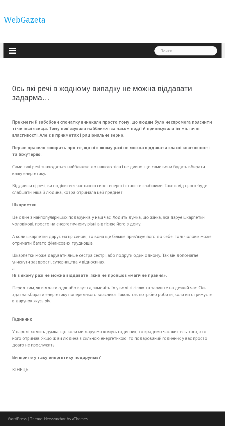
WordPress (17, 418)
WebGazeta (24, 19)
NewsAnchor (55, 418)
